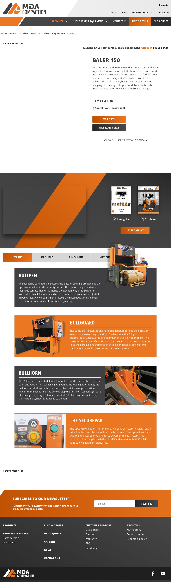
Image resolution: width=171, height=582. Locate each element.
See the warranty (135, 222)
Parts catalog (11, 529)
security (17, 249)
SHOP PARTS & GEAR (142, 119)
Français (163, 5)
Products (9, 517)
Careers (113, 12)
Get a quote (161, 21)
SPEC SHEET (47, 249)
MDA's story (134, 521)
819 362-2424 (160, 47)
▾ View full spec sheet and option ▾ (125, 131)
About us (133, 517)
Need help (9, 534)
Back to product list (14, 43)
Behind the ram (136, 526)
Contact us (119, 21)
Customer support (99, 517)
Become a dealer (137, 530)
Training (90, 526)
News (124, 12)
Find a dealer (140, 21)
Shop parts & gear (16, 525)
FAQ (88, 535)
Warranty (91, 530)
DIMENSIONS (76, 249)
